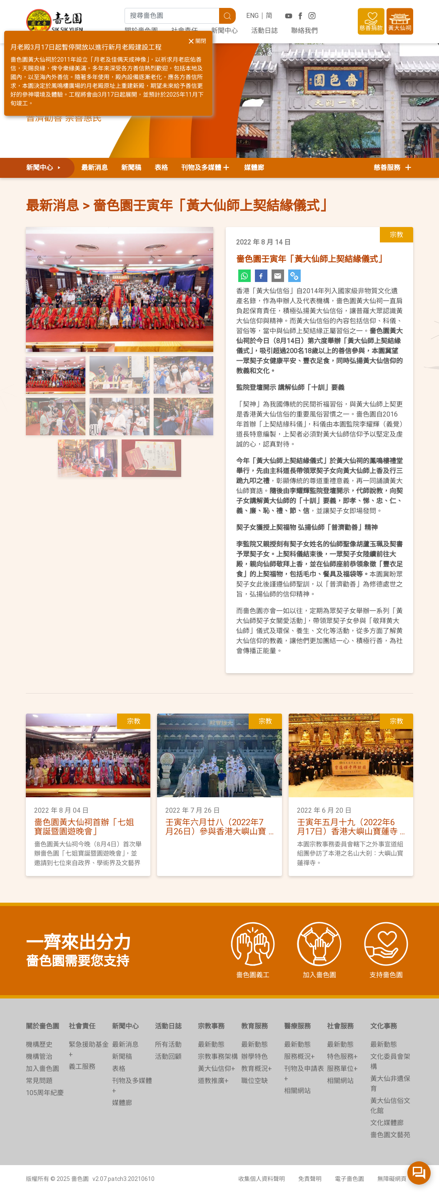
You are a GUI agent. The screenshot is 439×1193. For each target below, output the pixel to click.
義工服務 (82, 1067)
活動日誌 (264, 31)
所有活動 (168, 1044)
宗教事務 (211, 1026)
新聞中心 (224, 31)
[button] (40, 289)
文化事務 (383, 1026)
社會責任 (82, 1026)
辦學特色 (254, 1057)
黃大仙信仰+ (216, 1069)
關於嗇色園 (42, 1026)
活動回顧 (168, 1057)
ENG (252, 16)
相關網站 (297, 1091)
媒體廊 (254, 168)
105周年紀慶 (45, 1093)
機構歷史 (39, 1044)
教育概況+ (256, 1069)
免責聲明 (310, 1179)
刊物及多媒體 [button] (201, 168)
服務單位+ (342, 1069)
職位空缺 (254, 1081)
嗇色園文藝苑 (390, 1135)
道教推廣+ (213, 1081)
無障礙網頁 (392, 1179)
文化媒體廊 (387, 1123)
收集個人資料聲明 (261, 1179)
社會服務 (340, 1026)
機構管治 (39, 1057)
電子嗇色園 (349, 1179)
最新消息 (94, 168)
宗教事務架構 (218, 1057)
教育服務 (254, 1026)
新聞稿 (131, 168)
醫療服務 (297, 1026)
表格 (161, 168)
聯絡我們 (304, 31)
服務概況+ (299, 1057)
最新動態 (211, 1044)
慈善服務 (393, 168)
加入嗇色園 (42, 1069)
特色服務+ (342, 1057)
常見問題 (39, 1081)
